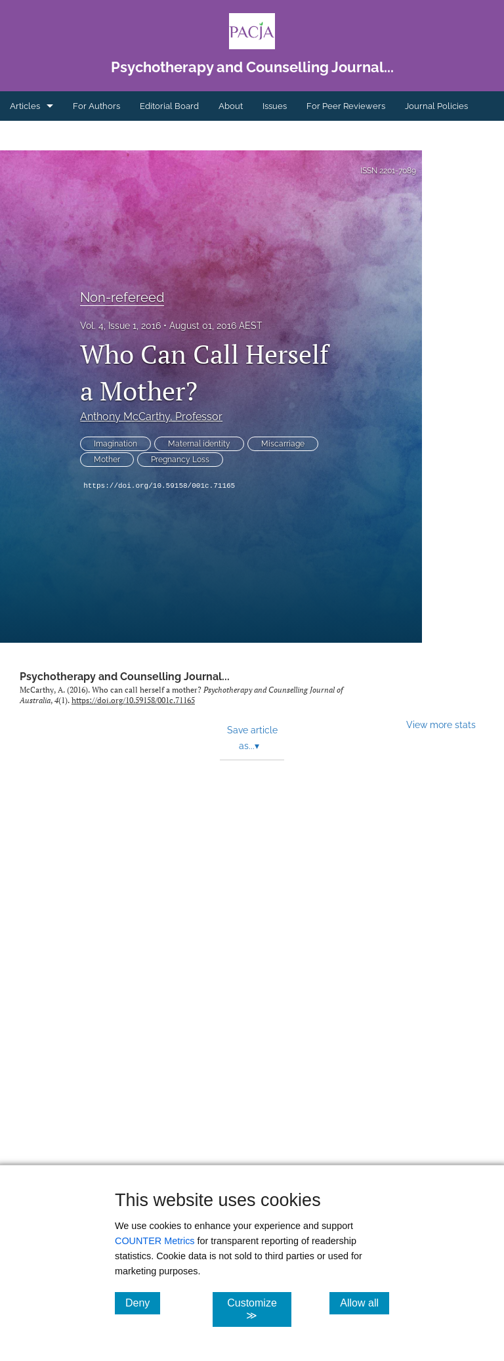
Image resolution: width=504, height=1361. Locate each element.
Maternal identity (199, 443)
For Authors (96, 106)
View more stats (441, 724)
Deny (142, 1302)
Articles (25, 106)
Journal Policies (436, 106)
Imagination (115, 443)
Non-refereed (122, 297)
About (231, 106)
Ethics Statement (43, 135)
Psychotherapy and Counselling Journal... (125, 676)
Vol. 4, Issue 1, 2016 (120, 325)
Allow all (364, 1302)
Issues (274, 106)
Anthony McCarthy (151, 416)
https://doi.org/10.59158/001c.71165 (159, 486)
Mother (107, 459)
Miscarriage (282, 443)
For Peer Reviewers (345, 106)
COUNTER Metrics (155, 1241)
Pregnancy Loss (180, 459)
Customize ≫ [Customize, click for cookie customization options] (259, 1309)
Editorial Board (169, 106)
